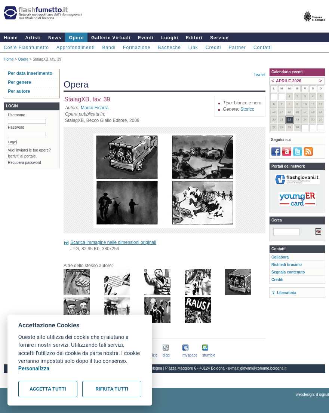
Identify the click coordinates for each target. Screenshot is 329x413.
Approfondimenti (75, 47)
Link (193, 47)
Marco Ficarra (94, 107)
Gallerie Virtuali (110, 37)
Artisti (33, 37)
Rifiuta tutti (112, 389)
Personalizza (33, 368)
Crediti (213, 47)
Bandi (109, 47)
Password (16, 127)
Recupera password (24, 162)
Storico (247, 109)
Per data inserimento (30, 73)
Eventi (146, 37)
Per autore (19, 91)
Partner (237, 47)
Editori (194, 37)
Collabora (280, 257)
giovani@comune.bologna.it (263, 368)
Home (11, 37)
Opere (76, 37)
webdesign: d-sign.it (312, 394)
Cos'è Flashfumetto (26, 47)
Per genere (19, 82)
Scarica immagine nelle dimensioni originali (113, 242)
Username (16, 115)
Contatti (262, 47)
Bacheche (169, 47)
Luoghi (169, 37)
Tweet (259, 74)
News (54, 37)
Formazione (136, 47)
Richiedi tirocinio (286, 265)
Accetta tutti (48, 389)
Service (219, 37)
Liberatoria (286, 293)
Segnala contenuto (288, 272)
